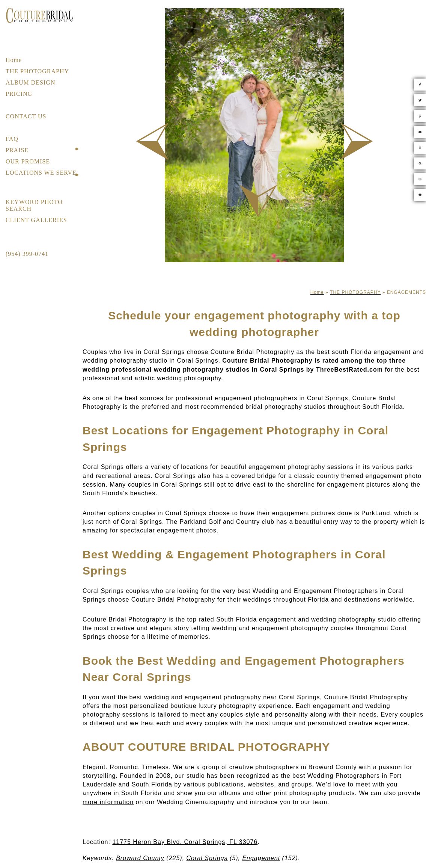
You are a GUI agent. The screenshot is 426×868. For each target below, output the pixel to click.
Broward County (140, 858)
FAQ (12, 139)
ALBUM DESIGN (30, 82)
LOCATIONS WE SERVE (41, 172)
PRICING (19, 94)
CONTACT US (26, 116)
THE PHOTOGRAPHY (37, 71)
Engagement (261, 858)
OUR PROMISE (28, 161)
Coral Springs (207, 858)
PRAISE (17, 150)
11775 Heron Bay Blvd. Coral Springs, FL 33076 (184, 842)
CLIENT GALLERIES (36, 220)
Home (14, 60)
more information (108, 802)
